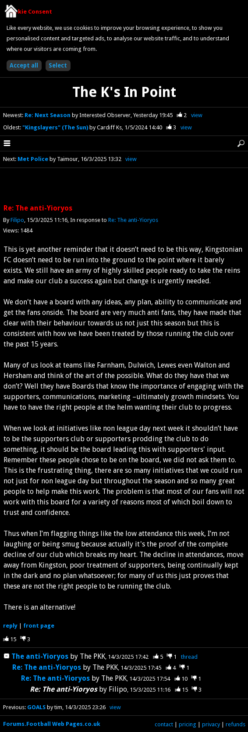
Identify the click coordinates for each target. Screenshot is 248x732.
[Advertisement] (124, 186)
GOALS (36, 707)
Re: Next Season (48, 115)
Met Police (33, 159)
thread (189, 656)
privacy (211, 724)
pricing (187, 724)
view (196, 115)
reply (10, 625)
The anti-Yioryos (39, 656)
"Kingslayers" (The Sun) (55, 127)
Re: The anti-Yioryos (133, 220)
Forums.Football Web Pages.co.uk (51, 724)
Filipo (17, 220)
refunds (235, 724)
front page (38, 625)
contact (164, 724)
